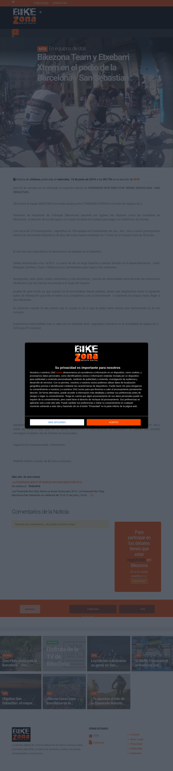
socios (59, 372)
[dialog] (86, 385)
